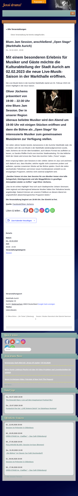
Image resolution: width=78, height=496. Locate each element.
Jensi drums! (11, 4)
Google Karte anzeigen (46, 304)
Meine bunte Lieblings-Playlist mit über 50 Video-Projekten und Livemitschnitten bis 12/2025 (38, 371)
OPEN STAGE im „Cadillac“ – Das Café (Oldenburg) (26, 436)
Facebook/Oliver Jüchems (23, 204)
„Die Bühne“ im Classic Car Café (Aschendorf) (24, 453)
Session (9, 253)
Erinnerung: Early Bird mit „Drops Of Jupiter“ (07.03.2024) (28, 363)
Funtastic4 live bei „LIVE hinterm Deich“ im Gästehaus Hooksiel (31, 408)
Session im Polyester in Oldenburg (19, 428)
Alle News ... (8, 385)
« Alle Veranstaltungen (16, 29)
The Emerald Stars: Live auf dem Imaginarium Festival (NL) (29, 400)
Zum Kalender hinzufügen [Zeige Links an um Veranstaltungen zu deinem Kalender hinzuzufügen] (21, 221)
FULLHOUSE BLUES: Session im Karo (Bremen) (25, 445)
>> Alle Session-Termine (13, 477)
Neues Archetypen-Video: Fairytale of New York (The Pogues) (29, 379)
